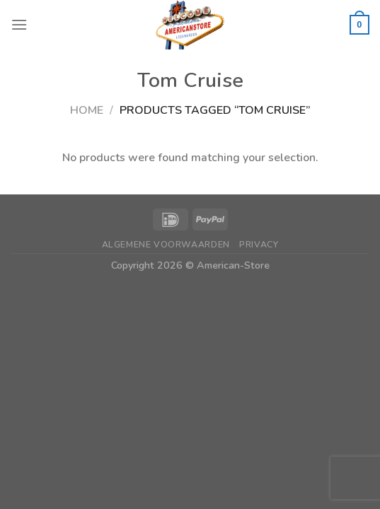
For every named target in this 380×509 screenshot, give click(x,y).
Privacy (258, 244)
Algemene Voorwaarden (166, 244)
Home (86, 110)
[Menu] (19, 24)
